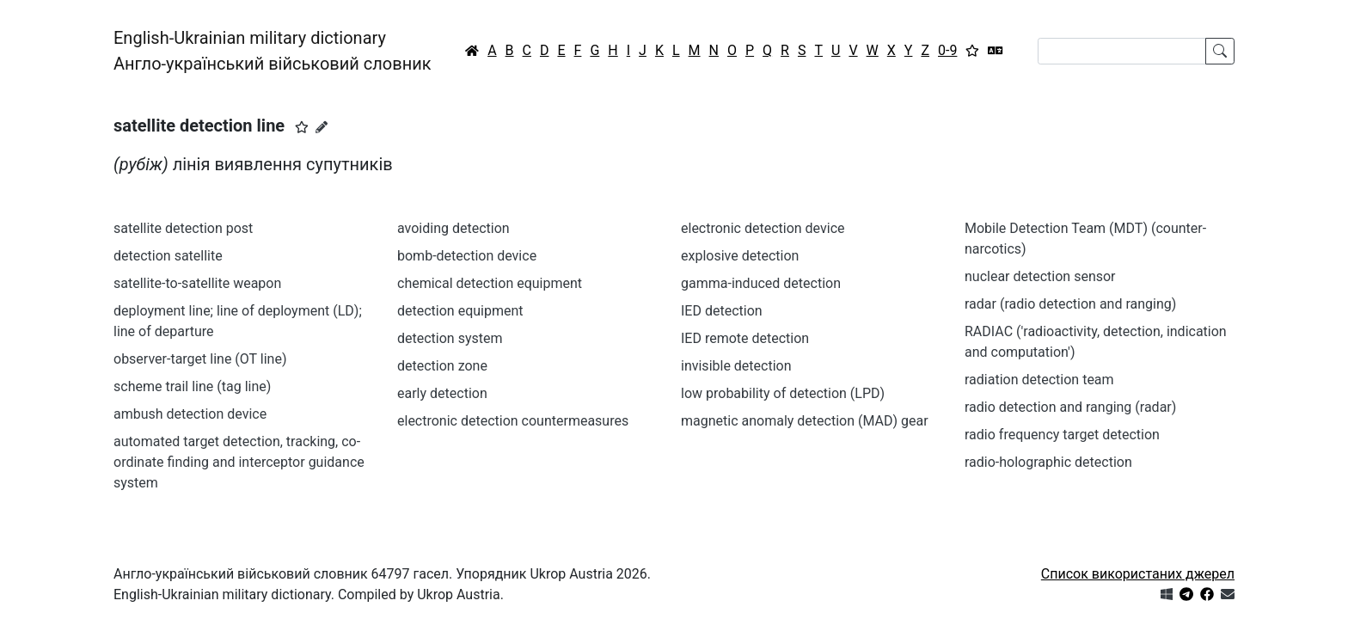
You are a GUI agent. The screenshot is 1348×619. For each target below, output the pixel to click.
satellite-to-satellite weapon (197, 283)
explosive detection (740, 256)
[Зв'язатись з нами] (1228, 594)
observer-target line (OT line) (200, 359)
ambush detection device (190, 414)
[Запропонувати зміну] (322, 127)
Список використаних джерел (1138, 574)
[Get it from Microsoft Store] (1167, 594)
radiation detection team (1039, 379)
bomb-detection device (466, 256)
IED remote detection (745, 338)
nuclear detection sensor (1040, 276)
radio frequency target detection (1062, 434)
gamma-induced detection (761, 283)
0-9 (947, 50)
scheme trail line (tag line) (192, 386)
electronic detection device (763, 228)
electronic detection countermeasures (512, 421)
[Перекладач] (995, 51)
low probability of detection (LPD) (783, 393)
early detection (442, 393)
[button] (302, 127)
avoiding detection (453, 228)
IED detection (722, 311)
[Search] (1122, 51)
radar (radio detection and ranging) (1070, 304)
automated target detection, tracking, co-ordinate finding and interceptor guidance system (239, 462)
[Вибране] (972, 51)
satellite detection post (183, 228)
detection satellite (168, 256)
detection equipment (460, 311)
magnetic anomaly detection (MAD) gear (804, 421)
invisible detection (736, 366)
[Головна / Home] (472, 51)
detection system (450, 338)
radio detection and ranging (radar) (1070, 407)
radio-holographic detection (1048, 462)
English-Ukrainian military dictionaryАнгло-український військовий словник (272, 51)
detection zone (442, 366)
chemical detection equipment (489, 283)
